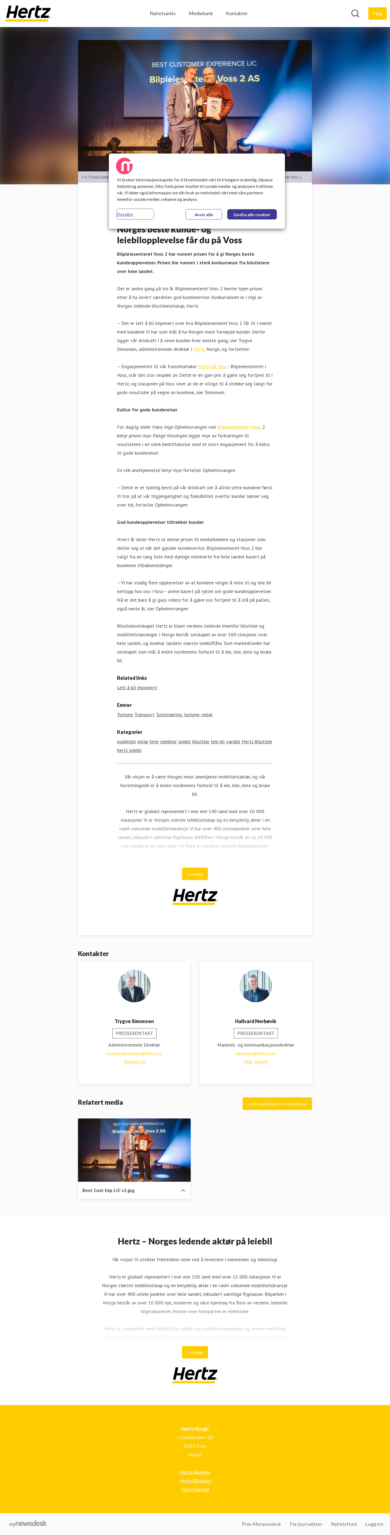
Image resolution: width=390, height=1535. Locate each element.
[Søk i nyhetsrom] (355, 13)
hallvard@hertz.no (255, 1053)
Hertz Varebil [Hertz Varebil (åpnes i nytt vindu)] (195, 1489)
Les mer (195, 874)
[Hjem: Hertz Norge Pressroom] (28, 13)
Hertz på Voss (212, 366)
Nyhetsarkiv (163, 13)
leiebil (184, 741)
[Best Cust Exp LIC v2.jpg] (134, 1150)
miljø (142, 741)
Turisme (125, 714)
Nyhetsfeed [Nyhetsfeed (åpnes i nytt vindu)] (344, 1524)
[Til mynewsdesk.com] (28, 1524)
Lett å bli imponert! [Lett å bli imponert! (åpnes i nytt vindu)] (137, 687)
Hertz (199, 349)
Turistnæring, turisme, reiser (184, 714)
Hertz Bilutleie (257, 741)
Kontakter (237, 13)
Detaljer (125, 214)
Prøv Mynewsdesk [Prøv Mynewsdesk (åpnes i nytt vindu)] (261, 1524)
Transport (144, 714)
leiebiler (168, 741)
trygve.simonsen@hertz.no (134, 1053)
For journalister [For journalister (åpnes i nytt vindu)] (306, 1524)
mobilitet (126, 741)
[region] (197, 191)
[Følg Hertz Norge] (377, 13)
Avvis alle (203, 214)
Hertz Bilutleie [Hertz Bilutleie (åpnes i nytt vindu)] (195, 1472)
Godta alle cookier (252, 214)
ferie (154, 741)
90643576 (134, 1062)
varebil (233, 741)
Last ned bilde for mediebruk (277, 1104)
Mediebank (201, 13)
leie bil (218, 741)
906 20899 (255, 1062)
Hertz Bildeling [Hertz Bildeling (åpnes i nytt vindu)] (195, 1481)
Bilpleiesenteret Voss (239, 427)
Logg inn (374, 1524)
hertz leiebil (129, 750)
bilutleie (200, 741)
